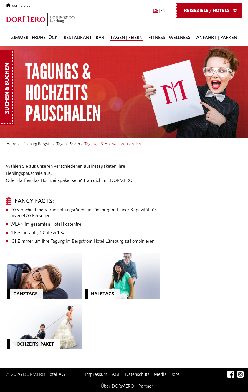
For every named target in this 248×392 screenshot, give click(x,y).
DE (155, 11)
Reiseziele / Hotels (212, 10)
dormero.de (18, 6)
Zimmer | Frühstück (34, 37)
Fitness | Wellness (169, 37)
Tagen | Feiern (126, 37)
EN (163, 11)
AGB (116, 374)
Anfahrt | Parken (216, 37)
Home (11, 144)
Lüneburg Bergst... (36, 144)
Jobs (175, 374)
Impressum (96, 374)
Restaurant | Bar (84, 37)
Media (160, 374)
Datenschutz (137, 374)
